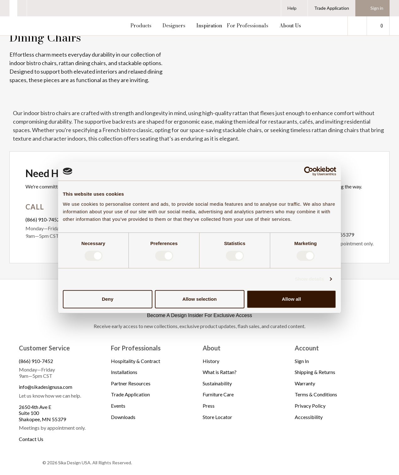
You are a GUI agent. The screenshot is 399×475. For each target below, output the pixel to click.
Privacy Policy (310, 406)
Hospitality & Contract (135, 361)
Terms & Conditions (316, 394)
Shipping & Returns (315, 372)
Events (118, 406)
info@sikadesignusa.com (45, 387)
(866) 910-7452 (42, 219)
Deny (107, 299)
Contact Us (31, 439)
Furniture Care (218, 394)
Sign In (302, 361)
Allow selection (199, 299)
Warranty (305, 383)
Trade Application (331, 8)
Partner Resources (130, 383)
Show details (309, 279)
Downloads (123, 417)
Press (209, 406)
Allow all (291, 299)
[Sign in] (372, 8)
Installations (124, 372)
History (211, 361)
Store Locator (217, 417)
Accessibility (309, 417)
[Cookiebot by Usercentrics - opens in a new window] (308, 171)
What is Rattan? (220, 372)
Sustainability (217, 383)
